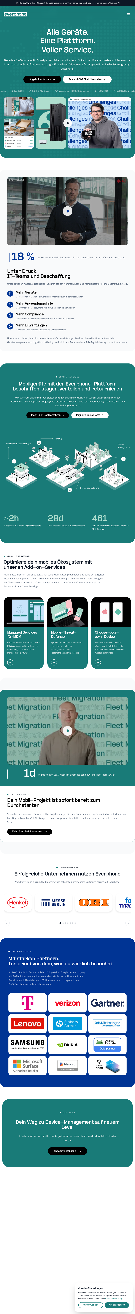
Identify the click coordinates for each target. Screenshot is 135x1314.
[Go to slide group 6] (72, 923)
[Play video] (67, 211)
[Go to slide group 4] (67, 923)
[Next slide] (128, 923)
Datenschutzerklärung (113, 1298)
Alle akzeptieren (117, 1305)
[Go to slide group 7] (75, 923)
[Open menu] (128, 14)
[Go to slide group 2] (63, 923)
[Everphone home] (15, 14)
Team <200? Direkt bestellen (87, 79)
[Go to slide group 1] (60, 923)
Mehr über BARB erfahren (29, 831)
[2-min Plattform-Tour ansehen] (67, 123)
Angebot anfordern (42, 79)
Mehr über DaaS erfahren (47, 415)
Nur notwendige (90, 1305)
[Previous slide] (7, 923)
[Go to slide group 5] (70, 923)
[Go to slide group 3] (65, 923)
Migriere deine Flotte (90, 415)
